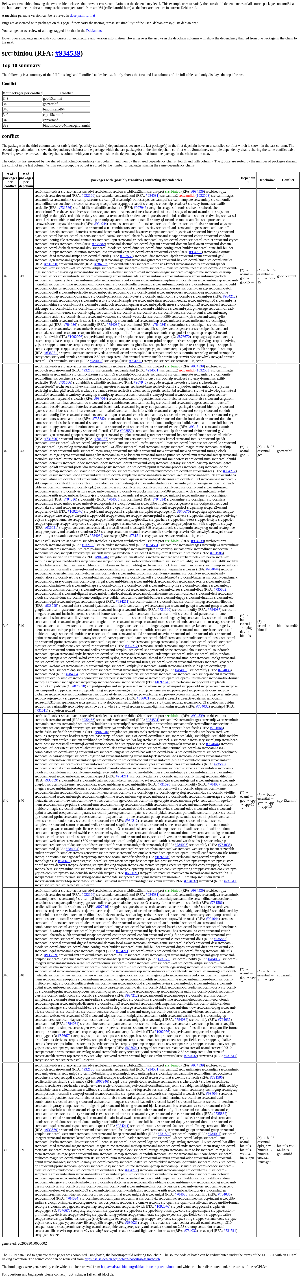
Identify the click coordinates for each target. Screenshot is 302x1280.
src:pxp (226, 349)
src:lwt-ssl (228, 216)
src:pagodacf (177, 333)
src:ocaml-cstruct (200, 240)
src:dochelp (164, 203)
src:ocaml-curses (47, 244)
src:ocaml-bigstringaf (176, 232)
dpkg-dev (264, 1146)
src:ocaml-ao (79, 228)
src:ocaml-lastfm (136, 268)
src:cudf (137, 203)
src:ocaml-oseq (144, 288)
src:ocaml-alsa (193, 224)
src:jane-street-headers (113, 212)
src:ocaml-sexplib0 (201, 300)
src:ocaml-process (170, 292)
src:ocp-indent (104, 328)
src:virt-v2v (187, 357)
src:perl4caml (94, 337)
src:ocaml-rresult (93, 300)
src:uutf (134, 357)
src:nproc (208, 220)
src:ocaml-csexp (175, 240)
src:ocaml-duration (73, 252)
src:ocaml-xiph (182, 316)
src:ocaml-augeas (189, 228)
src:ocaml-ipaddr (213, 264)
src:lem (135, 216)
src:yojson (151, 361)
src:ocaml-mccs (46, 276)
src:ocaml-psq (194, 292)
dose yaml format (82, 15)
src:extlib (218, 203)
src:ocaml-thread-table (150, 658)
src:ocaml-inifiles (219, 260)
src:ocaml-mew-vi (178, 276)
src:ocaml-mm (186, 280)
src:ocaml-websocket (132, 316)
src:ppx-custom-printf (146, 341)
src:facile (41, 207)
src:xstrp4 (111, 361)
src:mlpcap (106, 220)
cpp (253, 800)
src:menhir (57, 220)
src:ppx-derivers (174, 341)
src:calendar (105, 195)
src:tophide (227, 353)
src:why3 (203, 357)
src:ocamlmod (131, 324)
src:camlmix (62, 199)
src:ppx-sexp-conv (73, 349)
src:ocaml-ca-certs (77, 236)
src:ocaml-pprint (144, 292)
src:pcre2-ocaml (215, 333)
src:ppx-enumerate (58, 345)
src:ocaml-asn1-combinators (109, 228)
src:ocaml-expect (166, 252)
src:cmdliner (43, 203)
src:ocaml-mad (134, 272)
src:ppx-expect (83, 345)
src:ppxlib (213, 349)
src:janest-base (141, 212)
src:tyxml (58, 357)
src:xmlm (60, 361)
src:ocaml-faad (45, 256)
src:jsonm (222, 212)
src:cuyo (149, 203)
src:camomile (220, 199)
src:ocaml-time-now (57, 312)
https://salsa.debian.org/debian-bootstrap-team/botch (122, 1259)
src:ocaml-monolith (139, 630)
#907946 (140, 207)
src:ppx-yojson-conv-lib (188, 349)
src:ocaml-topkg (84, 312)
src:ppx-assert (128, 686)
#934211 (195, 252)
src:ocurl (221, 328)
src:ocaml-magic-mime (187, 272)
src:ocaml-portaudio (73, 292)
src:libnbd (169, 216)
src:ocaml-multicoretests (170, 284)
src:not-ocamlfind (187, 220)
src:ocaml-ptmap (47, 296)
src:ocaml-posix (100, 292)
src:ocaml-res (202, 296)
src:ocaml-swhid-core (153, 308)
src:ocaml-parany (168, 288)
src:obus (115, 224)
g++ (260, 278)
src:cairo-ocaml (60, 195)
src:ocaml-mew (153, 276)
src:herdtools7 (45, 212)
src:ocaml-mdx (69, 276)
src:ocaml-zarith (46, 320)
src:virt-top (170, 357)
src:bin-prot (155, 191)
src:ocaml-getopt (68, 260)
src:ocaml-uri (126, 312)
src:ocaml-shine (46, 304)
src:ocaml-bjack (145, 581)
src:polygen (162, 337)
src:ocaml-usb (147, 312)
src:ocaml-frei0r (190, 256)
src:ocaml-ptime (216, 292)
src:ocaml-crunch (130, 240)
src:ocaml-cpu (107, 240)
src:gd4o (154, 207)
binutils (245, 636)
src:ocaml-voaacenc (102, 316)
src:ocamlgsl (44, 324)
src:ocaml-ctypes (226, 240)
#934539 (67, 53)
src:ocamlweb (83, 328)
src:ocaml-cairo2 (103, 236)
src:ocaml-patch (220, 288)
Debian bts (94, 30)
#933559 (126, 256)
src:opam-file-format (125, 333)
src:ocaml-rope (69, 300)
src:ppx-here (158, 345)
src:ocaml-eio (97, 252)
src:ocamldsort (170, 320)
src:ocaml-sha (226, 300)
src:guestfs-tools (173, 207)
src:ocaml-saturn (150, 300)
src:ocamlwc (63, 328)
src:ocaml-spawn (127, 304)
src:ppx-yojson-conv (155, 349)
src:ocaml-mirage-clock (209, 276)
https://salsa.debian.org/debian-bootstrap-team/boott (138, 1267)
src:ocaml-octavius (48, 288)
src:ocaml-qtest (128, 296)
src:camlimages (222, 195)
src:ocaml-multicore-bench (93, 284)
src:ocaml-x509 (159, 316)
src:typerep (42, 357)
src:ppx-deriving (199, 341)
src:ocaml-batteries (74, 232)
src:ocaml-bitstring (205, 232)
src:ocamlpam (196, 324)
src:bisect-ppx (216, 191)
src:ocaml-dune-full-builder (213, 248)
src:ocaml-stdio (61, 308)
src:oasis (77, 224)
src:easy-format (199, 203)
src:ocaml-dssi (81, 248)
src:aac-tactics (71, 191)
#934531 (152, 195)
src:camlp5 (107, 199)
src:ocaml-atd (166, 228)
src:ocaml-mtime (60, 284)
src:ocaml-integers (122, 264)
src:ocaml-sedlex (175, 300)
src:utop (107, 357)
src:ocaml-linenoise (188, 268)
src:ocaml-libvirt (162, 268)
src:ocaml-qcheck (104, 296)
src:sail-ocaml (119, 353)
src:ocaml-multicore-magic (132, 284)
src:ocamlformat (193, 320)
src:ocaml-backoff (215, 228)
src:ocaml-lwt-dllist (108, 272)
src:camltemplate (180, 199)
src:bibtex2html (135, 191)
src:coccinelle (63, 203)
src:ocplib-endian (127, 328)
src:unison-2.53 (89, 357)
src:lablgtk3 (57, 216)
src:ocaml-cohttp (191, 236)
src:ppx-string (97, 349)
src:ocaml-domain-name (150, 593)
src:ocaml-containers (81, 240)
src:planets (130, 337)
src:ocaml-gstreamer (146, 260)
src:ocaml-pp (122, 292)
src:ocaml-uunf (192, 312)
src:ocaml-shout (69, 304)
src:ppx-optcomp (47, 349)
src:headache (208, 207)
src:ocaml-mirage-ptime (158, 280)
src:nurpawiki (60, 224)
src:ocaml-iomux (188, 264)
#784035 (113, 324)
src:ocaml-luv (84, 272)
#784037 (100, 264)
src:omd (56, 333)
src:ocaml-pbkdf (46, 292)
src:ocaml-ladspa (88, 268)
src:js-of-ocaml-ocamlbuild (194, 212)
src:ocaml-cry (153, 240)
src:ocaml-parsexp (194, 288)
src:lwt (199, 216)
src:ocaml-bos (53, 236)
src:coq (94, 203)
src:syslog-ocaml (206, 353)
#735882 (98, 244)
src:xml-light (44, 361)
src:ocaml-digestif (147, 244)
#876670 (183, 337)
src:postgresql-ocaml (207, 337)
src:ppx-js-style (206, 345)
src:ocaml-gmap (92, 260)
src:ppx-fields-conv (108, 345)
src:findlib (98, 207)
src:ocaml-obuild (224, 284)
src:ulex (71, 357)
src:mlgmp (89, 220)
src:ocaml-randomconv (156, 296)
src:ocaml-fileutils (96, 256)
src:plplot (146, 337)
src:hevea (62, 212)
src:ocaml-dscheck (56, 248)
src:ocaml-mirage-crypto (52, 280)
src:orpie (147, 333)
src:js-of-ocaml (163, 212)
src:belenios (103, 191)
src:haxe (192, 207)
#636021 (50, 353)
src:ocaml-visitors (74, 316)
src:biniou (17, 53)
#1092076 (75, 337)
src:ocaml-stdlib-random (91, 308)
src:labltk (73, 216)
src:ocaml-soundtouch (98, 304)
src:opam (69, 333)
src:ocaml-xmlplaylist (209, 316)
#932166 (88, 195)
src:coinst (81, 203)
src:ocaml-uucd (169, 312)
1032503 (203, 195)
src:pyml (65, 353)
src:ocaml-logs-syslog (57, 272)
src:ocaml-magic (158, 272)
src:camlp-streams (85, 199)
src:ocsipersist (204, 328)
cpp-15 (249, 804)
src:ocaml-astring (142, 228)
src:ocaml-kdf (65, 268)
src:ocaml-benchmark (104, 232)
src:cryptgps (121, 203)
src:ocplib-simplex (154, 328)
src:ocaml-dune (128, 248)
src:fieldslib (81, 207)
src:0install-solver (47, 191)
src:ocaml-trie (106, 312)
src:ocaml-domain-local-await (182, 244)
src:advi (88, 191)
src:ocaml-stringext (123, 308)
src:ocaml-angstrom (219, 224)
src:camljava (44, 199)
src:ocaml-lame (113, 268)
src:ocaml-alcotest (169, 224)
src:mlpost (122, 220)
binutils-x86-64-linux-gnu (247, 1154)
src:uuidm (121, 357)
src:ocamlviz (44, 328)
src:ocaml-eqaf (118, 252)
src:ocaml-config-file (50, 240)
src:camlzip (202, 199)
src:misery (73, 220)
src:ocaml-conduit (217, 236)
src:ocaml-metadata (127, 276)
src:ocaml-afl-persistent (139, 224)
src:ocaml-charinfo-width (135, 236)
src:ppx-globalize (136, 345)
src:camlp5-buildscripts (133, 199)
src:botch (41, 195)
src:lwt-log (212, 216)
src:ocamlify (87, 324)
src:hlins (90, 212)
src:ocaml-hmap (194, 260)
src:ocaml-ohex (97, 288)
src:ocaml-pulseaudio (75, 296)
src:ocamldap (149, 320)
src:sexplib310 (140, 353)
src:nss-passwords (149, 569)
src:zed (164, 361)
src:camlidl (187, 195)
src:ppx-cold (96, 341)
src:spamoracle (162, 353)
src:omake (42, 333)
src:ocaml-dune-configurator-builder (166, 248)
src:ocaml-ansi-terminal (52, 228)
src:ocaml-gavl (213, 256)
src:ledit (123, 216)
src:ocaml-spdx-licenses (157, 304)
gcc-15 (245, 282)
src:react (78, 353)
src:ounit (160, 333)
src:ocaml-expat (141, 252)
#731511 (135, 361)
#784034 (158, 324)
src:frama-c (114, 207)
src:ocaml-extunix (217, 252)
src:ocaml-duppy (47, 252)
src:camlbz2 (169, 195)
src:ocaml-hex (172, 260)
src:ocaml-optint (120, 288)
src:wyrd (217, 357)
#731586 (65, 207)
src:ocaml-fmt (145, 256)
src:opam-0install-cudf (93, 333)
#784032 (96, 361)
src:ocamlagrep (106, 320)
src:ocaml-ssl (210, 304)
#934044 (100, 224)
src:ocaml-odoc (74, 288)
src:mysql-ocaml (162, 220)
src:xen (229, 357)
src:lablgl (41, 216)
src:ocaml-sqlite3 (187, 304)
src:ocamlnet (176, 324)
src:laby (86, 216)
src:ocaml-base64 (47, 232)
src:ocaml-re (183, 296)
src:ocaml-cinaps (166, 236)
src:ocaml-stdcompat (155, 654)
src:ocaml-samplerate (121, 300)
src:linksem (185, 216)
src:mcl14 (42, 220)
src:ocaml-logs (142, 617)
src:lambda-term (105, 216)
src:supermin (183, 353)
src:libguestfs (151, 216)
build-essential (266, 272)
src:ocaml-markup (218, 272)
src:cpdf (106, 203)
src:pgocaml (113, 337)
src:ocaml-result (46, 300)
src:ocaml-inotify (71, 264)
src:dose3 (180, 203)
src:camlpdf (158, 199)
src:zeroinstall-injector (186, 361)
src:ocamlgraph (217, 320)
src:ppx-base (53, 341)
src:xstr (74, 361)
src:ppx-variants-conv (123, 349)
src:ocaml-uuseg (216, 312)
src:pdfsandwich (46, 337)
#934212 (229, 296)
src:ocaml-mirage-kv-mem (121, 280)
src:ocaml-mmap (210, 280)
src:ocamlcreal (128, 320)
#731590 (50, 264)
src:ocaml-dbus (71, 244)
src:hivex (76, 212)
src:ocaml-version (47, 316)
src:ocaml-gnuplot (118, 260)
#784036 (69, 324)
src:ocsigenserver (181, 328)
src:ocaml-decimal (120, 244)
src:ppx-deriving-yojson (121, 690)
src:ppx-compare (118, 341)
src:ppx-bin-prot (74, 341)
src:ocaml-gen (45, 260)
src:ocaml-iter (44, 268)
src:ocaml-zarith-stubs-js (76, 320)
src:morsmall (139, 220)
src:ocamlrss (216, 324)
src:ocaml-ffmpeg (69, 256)
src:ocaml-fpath (167, 256)
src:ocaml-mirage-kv (86, 280)
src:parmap (195, 333)
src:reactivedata (97, 353)
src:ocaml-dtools (105, 248)
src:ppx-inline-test (181, 345)
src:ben (118, 191)
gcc (242, 278)
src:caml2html (125, 195)
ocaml (244, 274)
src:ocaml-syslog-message (189, 308)
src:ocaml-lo (212, 268)
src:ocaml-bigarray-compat (140, 232)
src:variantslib (151, 357)
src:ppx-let (225, 345)
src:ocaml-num (200, 284)
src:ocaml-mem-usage (96, 276)
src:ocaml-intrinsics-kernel (156, 264)
